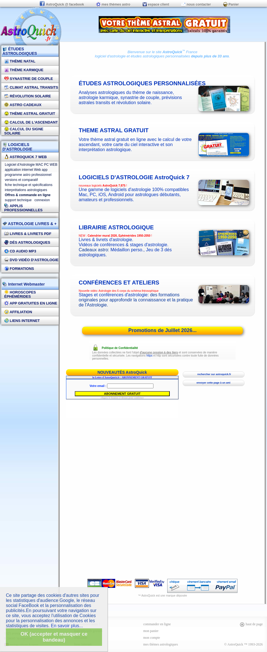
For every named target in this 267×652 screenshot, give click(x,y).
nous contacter (196, 4)
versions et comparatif (21, 180)
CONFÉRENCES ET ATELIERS (119, 282)
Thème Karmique (24, 70)
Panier (231, 4)
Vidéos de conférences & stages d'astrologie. (123, 244)
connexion (42, 200)
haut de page (251, 624)
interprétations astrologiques (26, 190)
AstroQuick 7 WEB (25, 157)
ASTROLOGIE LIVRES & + (29, 223)
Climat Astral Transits (31, 87)
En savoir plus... (67, 625)
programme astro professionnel (28, 175)
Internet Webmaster (26, 284)
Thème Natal (19, 61)
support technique (18, 200)
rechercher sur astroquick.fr (213, 374)
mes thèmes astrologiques (160, 644)
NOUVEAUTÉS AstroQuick (122, 372)
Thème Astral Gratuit (29, 113)
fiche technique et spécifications (28, 185)
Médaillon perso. (126, 249)
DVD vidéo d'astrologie (31, 260)
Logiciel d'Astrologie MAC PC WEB (31, 165)
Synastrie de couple (28, 79)
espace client (155, 4)
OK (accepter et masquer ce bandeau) (54, 637)
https (149, 355)
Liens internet (22, 321)
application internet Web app (26, 170)
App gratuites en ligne (30, 303)
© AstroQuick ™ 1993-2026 (243, 644)
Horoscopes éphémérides (20, 294)
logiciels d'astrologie (134, 177)
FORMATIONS (19, 268)
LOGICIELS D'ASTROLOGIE (17, 146)
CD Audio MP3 (20, 251)
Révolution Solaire (27, 96)
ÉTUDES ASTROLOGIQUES (20, 51)
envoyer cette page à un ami (213, 382)
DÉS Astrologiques (27, 242)
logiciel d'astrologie (110, 56)
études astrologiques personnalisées (160, 56)
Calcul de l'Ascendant (31, 122)
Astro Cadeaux (23, 105)
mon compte (151, 638)
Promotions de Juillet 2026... (162, 330)
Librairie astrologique (116, 227)
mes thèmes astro (113, 4)
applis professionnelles (23, 208)
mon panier (151, 631)
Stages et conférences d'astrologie (113, 294)
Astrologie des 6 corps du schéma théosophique (129, 290)
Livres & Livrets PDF (27, 234)
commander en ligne (157, 624)
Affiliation (18, 312)
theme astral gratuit (114, 130)
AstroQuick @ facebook (62, 4)
